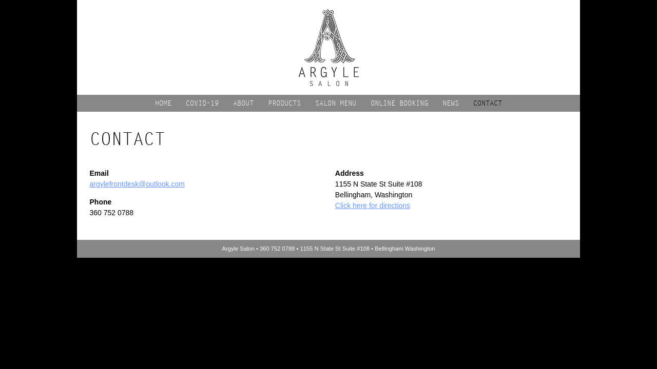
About (243, 103)
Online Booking (399, 103)
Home (163, 103)
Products (284, 103)
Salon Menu (335, 103)
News (450, 103)
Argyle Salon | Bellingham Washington (329, 47)
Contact (487, 103)
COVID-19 (202, 103)
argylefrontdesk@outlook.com (137, 184)
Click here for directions (372, 205)
